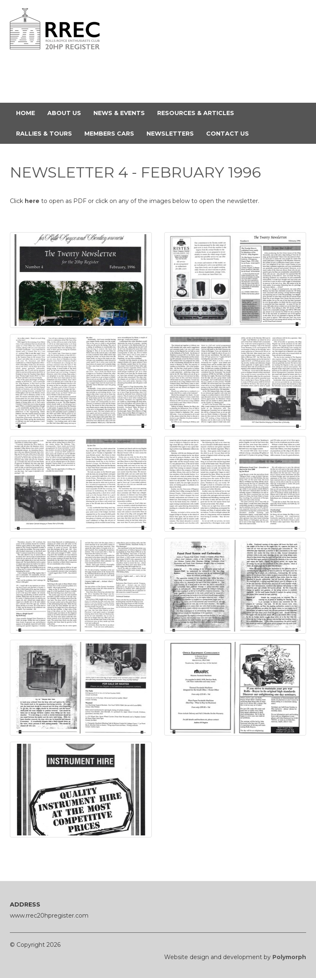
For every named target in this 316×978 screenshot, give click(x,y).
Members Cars (112, 133)
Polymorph (289, 957)
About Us (67, 112)
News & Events (122, 112)
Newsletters (173, 133)
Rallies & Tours (47, 133)
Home (28, 112)
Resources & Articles (198, 112)
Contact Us (230, 133)
